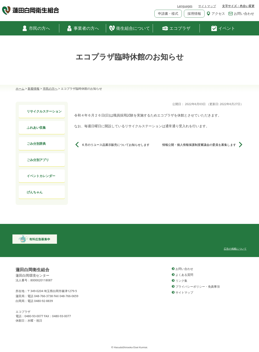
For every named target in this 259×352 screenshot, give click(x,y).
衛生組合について (129, 28)
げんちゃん (35, 192)
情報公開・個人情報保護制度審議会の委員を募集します (199, 145)
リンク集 (181, 281)
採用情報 (194, 13)
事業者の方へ (82, 28)
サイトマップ (207, 6)
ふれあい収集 (36, 127)
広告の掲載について (235, 248)
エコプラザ (176, 28)
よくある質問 (184, 275)
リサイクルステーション (44, 111)
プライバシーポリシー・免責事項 (197, 286)
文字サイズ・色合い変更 (238, 6)
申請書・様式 (168, 13)
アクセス (215, 13)
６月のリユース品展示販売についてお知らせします (116, 145)
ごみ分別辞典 (36, 143)
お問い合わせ (241, 13)
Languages (184, 6)
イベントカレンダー (41, 176)
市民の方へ (36, 28)
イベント (223, 28)
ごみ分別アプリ (38, 160)
